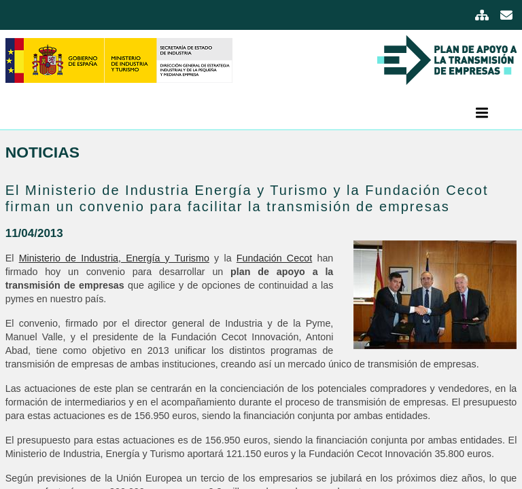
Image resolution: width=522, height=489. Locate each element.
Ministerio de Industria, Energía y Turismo (114, 258)
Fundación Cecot (274, 258)
